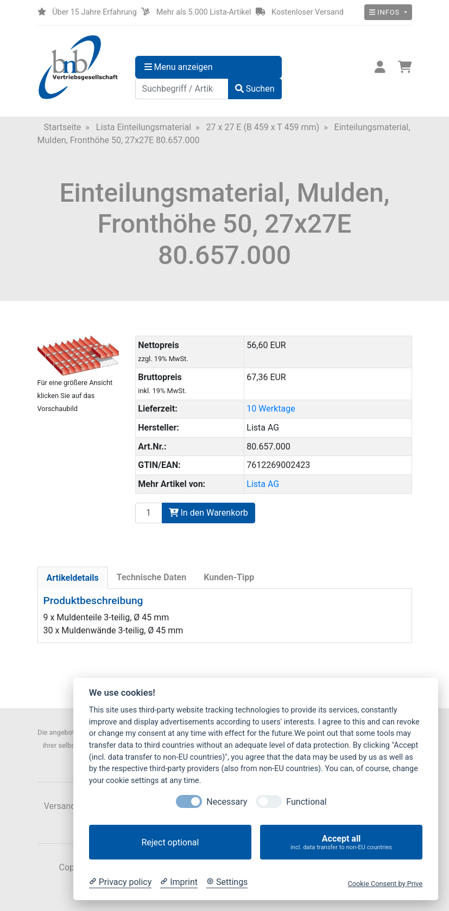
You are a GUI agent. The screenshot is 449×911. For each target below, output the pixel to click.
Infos (385, 12)
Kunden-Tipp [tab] (229, 577)
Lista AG (262, 484)
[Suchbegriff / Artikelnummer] (182, 89)
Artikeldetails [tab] (73, 578)
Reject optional (170, 842)
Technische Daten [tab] (151, 577)
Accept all (341, 842)
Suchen (255, 89)
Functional (306, 802)
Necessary (226, 802)
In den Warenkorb (208, 513)
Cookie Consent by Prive (384, 884)
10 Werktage (270, 408)
